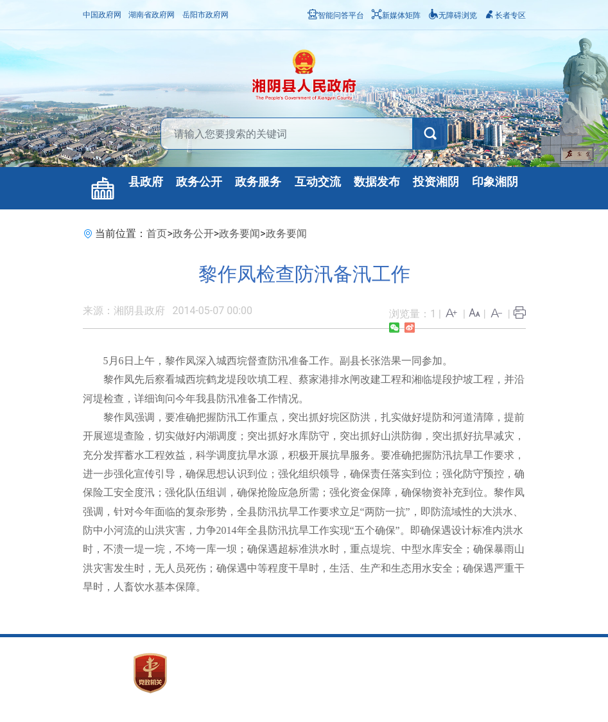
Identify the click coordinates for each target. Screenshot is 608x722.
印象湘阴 (495, 181)
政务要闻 (239, 233)
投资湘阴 (436, 181)
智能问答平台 (336, 15)
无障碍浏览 (452, 15)
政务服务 (258, 181)
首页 (156, 233)
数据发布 (377, 181)
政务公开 (199, 181)
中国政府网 (102, 14)
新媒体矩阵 (396, 15)
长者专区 (505, 15)
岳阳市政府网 (205, 14)
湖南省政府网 (151, 14)
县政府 (145, 181)
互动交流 (318, 181)
